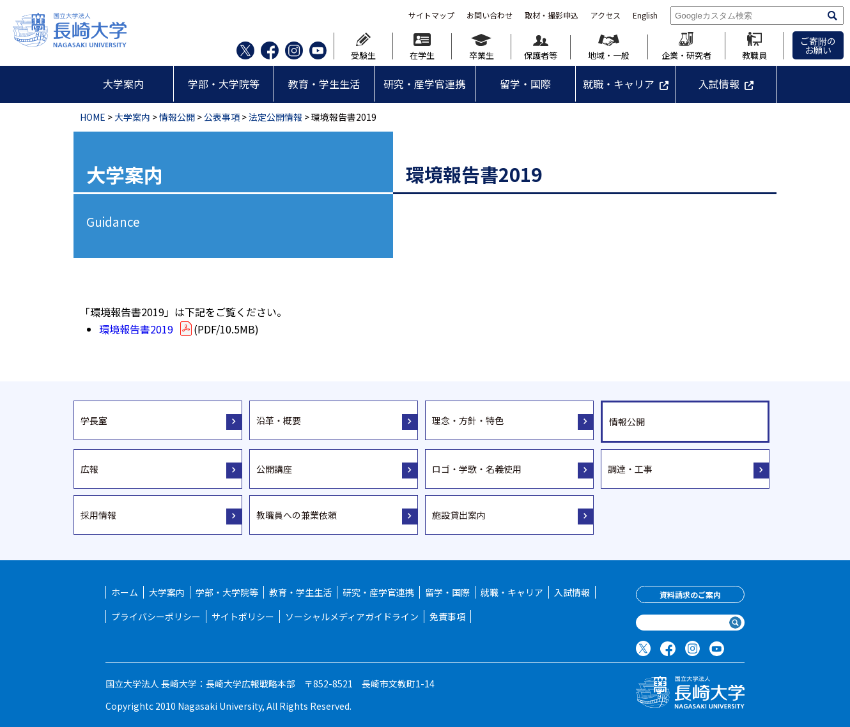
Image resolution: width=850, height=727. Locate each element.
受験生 (363, 46)
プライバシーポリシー (156, 616)
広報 (89, 469)
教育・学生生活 (324, 83)
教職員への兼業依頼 (296, 515)
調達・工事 (630, 469)
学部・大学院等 (223, 83)
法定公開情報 (275, 117)
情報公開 (177, 117)
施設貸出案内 (459, 515)
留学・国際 (525, 83)
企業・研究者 (686, 45)
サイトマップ (431, 15)
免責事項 (447, 616)
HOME (92, 117)
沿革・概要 (278, 420)
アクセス (606, 15)
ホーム (124, 592)
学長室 (94, 420)
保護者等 (540, 47)
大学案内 (123, 83)
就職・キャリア (618, 83)
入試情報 (719, 83)
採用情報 (98, 515)
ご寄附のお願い (818, 45)
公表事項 (222, 117)
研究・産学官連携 (424, 83)
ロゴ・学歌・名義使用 (477, 469)
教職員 (754, 45)
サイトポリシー (243, 616)
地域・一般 (609, 46)
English (645, 15)
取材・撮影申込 (551, 15)
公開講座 (274, 469)
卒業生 (481, 46)
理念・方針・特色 (468, 420)
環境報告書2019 (146, 329)
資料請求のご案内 (690, 594)
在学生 (422, 46)
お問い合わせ (490, 15)
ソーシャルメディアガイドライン (352, 616)
